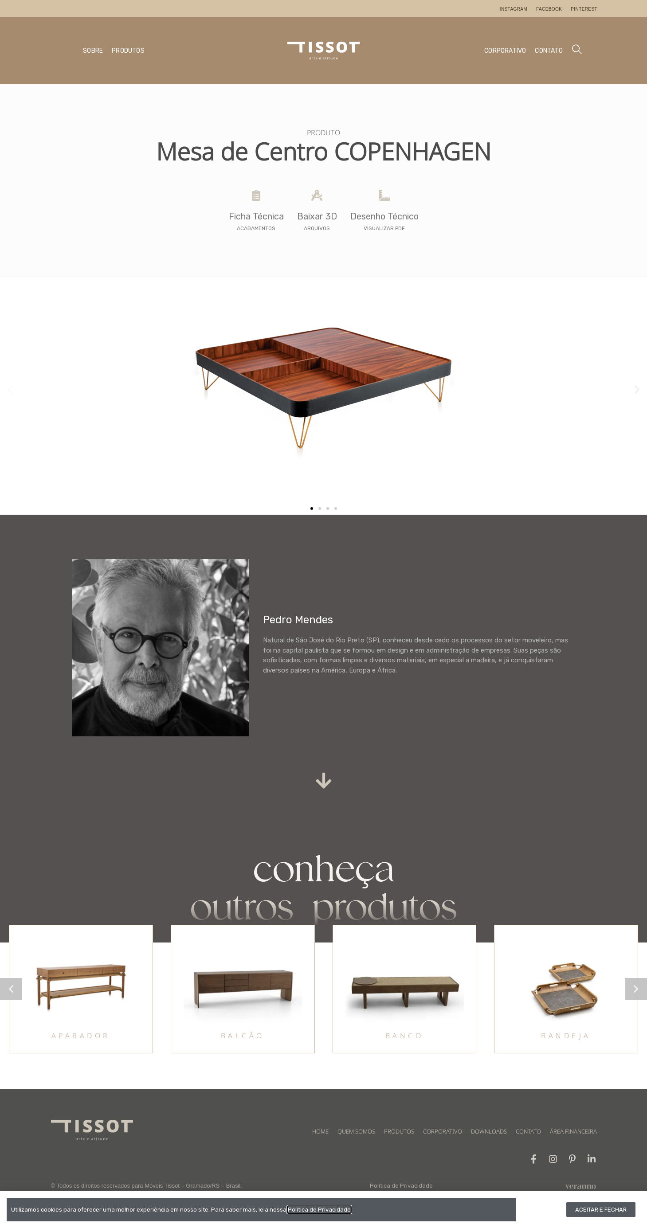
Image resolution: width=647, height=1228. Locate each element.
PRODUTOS (128, 51)
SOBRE (93, 51)
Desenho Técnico (384, 216)
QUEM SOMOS (356, 1131)
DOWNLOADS (489, 1131)
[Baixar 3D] (316, 195)
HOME (320, 1131)
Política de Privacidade (401, 1186)
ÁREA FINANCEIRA (573, 1131)
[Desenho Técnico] (384, 195)
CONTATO (548, 51)
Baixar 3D (317, 216)
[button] (10, 389)
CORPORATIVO (505, 51)
